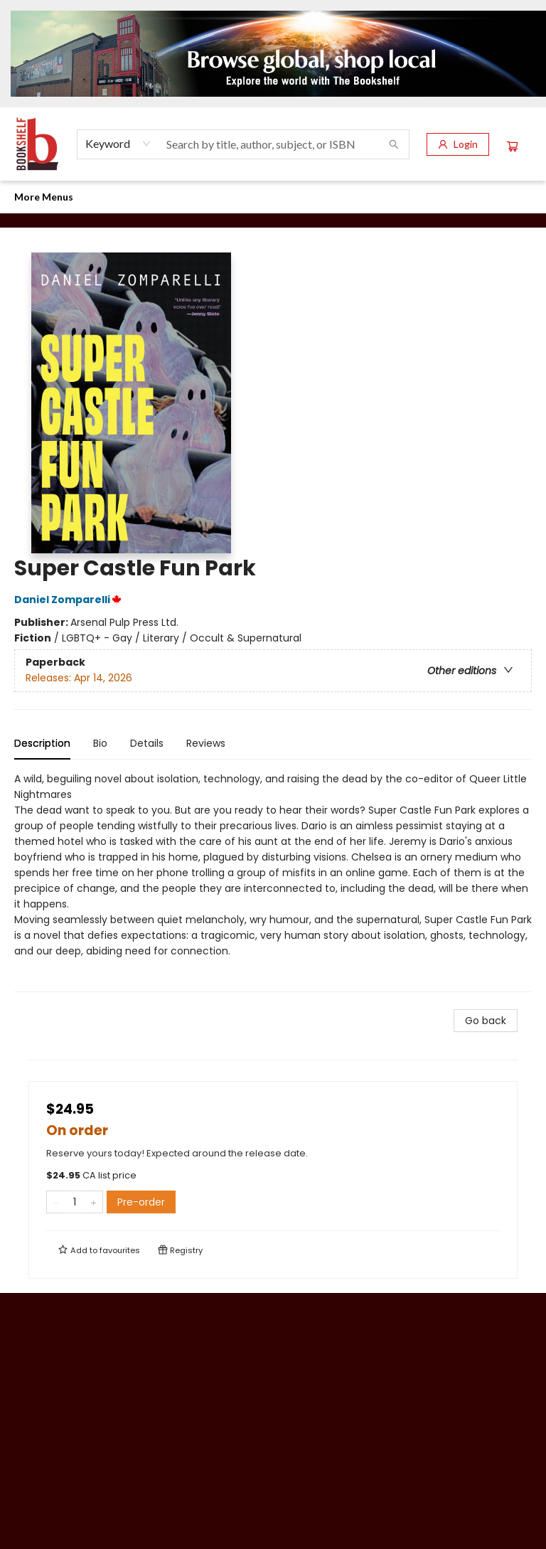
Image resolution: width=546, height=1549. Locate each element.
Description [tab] (42, 743)
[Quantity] (75, 1202)
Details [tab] (147, 743)
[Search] (394, 144)
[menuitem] (28, 197)
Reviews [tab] (205, 743)
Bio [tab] (100, 743)
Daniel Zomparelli (70, 599)
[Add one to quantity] (93, 1202)
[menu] (273, 197)
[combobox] (118, 143)
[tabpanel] (273, 881)
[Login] (458, 144)
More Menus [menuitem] (408, 197)
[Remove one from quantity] (56, 1202)
